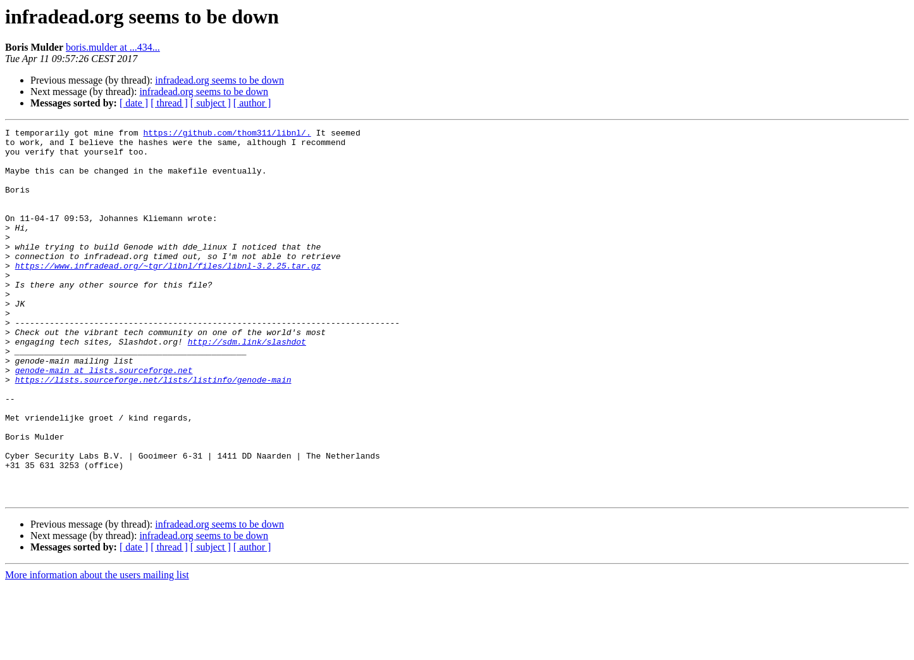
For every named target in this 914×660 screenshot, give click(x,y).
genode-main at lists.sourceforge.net (104, 419)
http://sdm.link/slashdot (247, 385)
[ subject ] (210, 103)
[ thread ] (169, 103)
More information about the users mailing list (97, 649)
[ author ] (252, 103)
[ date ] (134, 103)
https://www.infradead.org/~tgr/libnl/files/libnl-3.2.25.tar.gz (168, 294)
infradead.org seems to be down (219, 80)
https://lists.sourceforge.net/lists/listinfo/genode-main (153, 430)
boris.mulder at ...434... (113, 47)
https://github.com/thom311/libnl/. (227, 134)
